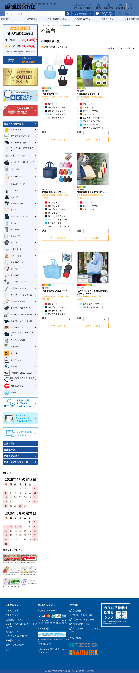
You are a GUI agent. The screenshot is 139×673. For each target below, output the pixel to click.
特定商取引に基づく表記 (81, 615)
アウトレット (12, 353)
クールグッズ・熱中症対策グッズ (18, 149)
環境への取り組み (80, 624)
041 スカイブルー (89, 125)
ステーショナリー (14, 301)
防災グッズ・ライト (15, 288)
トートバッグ (12, 176)
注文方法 (31, 19)
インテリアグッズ (14, 327)
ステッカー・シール (15, 282)
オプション (12, 366)
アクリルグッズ (13, 262)
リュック (11, 197)
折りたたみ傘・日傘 (15, 142)
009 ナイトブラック (55, 111)
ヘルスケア (12, 346)
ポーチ (10, 210)
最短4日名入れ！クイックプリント (19, 379)
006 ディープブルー (55, 107)
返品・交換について (15, 645)
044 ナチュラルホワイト (57, 118)
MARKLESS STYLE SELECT (18, 373)
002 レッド (51, 104)
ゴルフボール (12, 249)
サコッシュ (12, 190)
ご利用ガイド (12, 615)
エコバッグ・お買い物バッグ (19, 162)
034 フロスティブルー (56, 114)
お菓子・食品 (12, 255)
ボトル (10, 223)
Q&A (8, 649)
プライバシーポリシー (82, 619)
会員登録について (14, 619)
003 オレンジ (87, 108)
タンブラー (12, 229)
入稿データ (106, 19)
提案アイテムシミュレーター (106, 12)
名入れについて (81, 19)
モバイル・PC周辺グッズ (17, 308)
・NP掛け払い (44, 628)
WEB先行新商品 (13, 386)
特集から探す (12, 129)
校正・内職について (56, 19)
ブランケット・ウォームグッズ (18, 334)
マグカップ (12, 236)
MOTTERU (11, 169)
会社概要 (75, 610)
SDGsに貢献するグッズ (16, 136)
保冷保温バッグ (68, 25)
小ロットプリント (14, 360)
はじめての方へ (13, 610)
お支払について (13, 640)
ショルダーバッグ (14, 184)
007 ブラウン (87, 114)
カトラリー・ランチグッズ (18, 295)
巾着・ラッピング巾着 (16, 216)
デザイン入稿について (16, 636)
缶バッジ (11, 269)
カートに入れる (58, 139)
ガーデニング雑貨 (14, 340)
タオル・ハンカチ (14, 155)
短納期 (10, 392)
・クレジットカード (47, 610)
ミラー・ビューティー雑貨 (18, 314)
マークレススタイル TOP (52, 25)
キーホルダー (12, 275)
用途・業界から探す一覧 (16, 462)
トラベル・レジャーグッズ (18, 321)
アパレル (11, 242)
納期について (12, 632)
